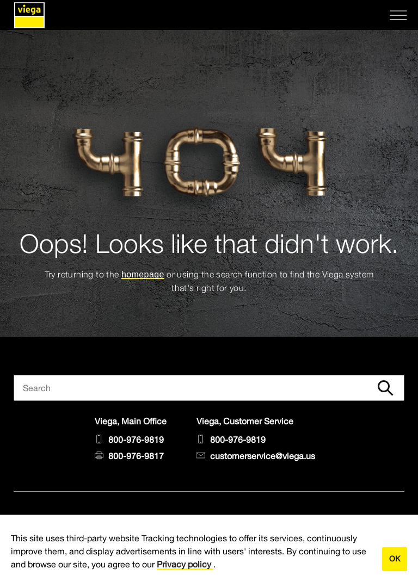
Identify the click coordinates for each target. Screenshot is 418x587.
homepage (142, 274)
